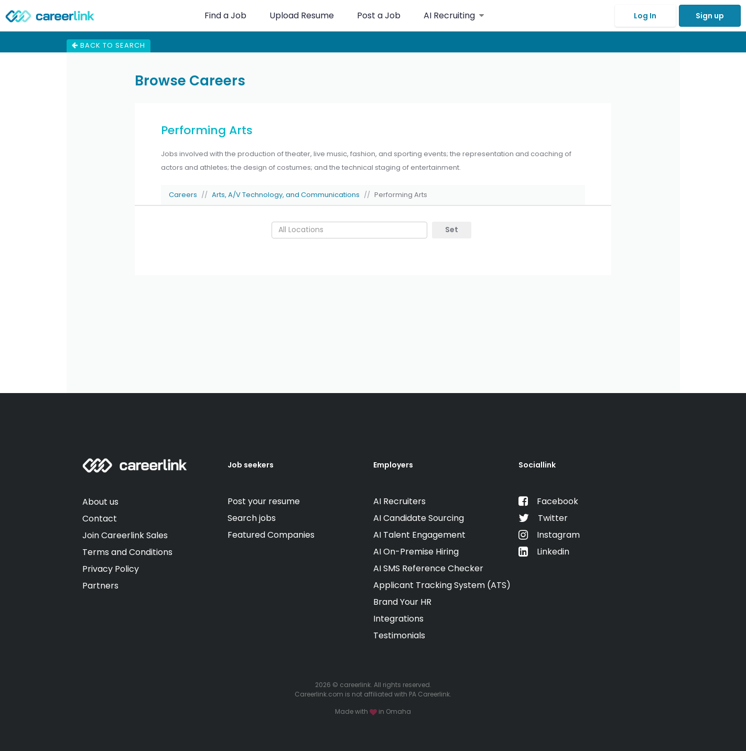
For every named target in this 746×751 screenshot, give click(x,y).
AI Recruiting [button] (454, 15)
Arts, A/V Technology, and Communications (286, 195)
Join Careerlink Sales (125, 535)
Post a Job (380, 15)
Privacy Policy (110, 569)
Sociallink (537, 465)
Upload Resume (301, 15)
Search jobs (252, 518)
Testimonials (399, 635)
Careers (183, 195)
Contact (99, 519)
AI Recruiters (399, 501)
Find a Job (226, 15)
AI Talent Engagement (419, 535)
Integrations (398, 619)
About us (100, 502)
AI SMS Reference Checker (428, 568)
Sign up (710, 15)
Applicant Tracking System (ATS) (442, 585)
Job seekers (251, 465)
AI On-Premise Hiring (416, 552)
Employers (393, 465)
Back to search (108, 45)
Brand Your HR (402, 602)
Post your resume (264, 501)
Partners (100, 586)
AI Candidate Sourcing (418, 518)
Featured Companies (271, 535)
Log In (645, 15)
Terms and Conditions (127, 552)
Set (451, 229)
